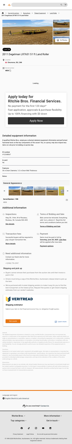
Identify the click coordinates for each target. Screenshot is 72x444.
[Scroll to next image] (67, 190)
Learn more (60, 322)
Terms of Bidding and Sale (50, 226)
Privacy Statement (18, 434)
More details (10, 244)
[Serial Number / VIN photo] (67, 200)
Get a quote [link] (13, 321)
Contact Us (45, 406)
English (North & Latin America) (17, 398)
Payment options (47, 246)
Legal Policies (30, 434)
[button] (19, 415)
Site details (10, 224)
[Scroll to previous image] (4, 190)
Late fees (62, 240)
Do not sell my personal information (47, 434)
